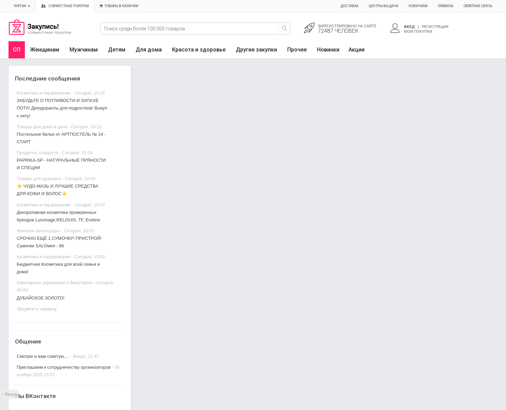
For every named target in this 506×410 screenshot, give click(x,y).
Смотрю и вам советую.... (43, 356)
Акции (357, 49)
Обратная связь (477, 6)
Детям (116, 49)
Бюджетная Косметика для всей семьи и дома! (58, 268)
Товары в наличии (118, 6)
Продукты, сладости (37, 152)
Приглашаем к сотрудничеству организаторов (64, 367)
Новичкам (418, 6)
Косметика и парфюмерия (43, 93)
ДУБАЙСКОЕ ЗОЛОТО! (40, 298)
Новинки (328, 49)
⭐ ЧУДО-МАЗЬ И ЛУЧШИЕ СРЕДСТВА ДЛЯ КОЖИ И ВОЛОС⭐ (57, 190)
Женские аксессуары (38, 230)
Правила (445, 6)
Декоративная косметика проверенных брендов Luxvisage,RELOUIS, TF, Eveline (58, 216)
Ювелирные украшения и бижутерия (54, 282)
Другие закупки (256, 49)
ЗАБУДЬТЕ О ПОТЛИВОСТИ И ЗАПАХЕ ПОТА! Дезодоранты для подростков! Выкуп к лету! (62, 108)
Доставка (349, 6)
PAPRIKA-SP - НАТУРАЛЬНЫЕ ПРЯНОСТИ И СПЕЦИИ (61, 164)
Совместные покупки (65, 6)
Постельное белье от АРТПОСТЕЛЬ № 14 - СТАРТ (61, 138)
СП (16, 49)
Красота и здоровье (199, 49)
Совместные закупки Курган (40, 33)
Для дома (149, 49)
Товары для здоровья (39, 178)
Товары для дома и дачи (42, 126)
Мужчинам (84, 49)
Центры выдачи (383, 6)
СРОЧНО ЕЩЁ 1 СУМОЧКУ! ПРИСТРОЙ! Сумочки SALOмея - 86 (59, 242)
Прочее (297, 49)
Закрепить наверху (37, 308)
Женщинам (44, 49)
